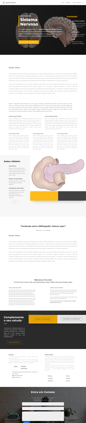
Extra (74, 39)
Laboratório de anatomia (28, 42)
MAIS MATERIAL (14, 342)
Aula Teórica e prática (79, 21)
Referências (23, 366)
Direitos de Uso (24, 368)
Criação (15, 366)
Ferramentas (76, 32)
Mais (14, 201)
